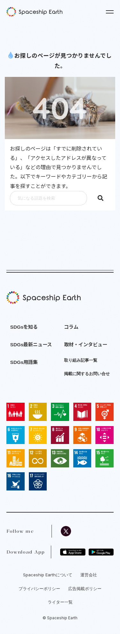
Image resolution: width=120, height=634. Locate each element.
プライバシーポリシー (39, 588)
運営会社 (88, 574)
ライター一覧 (60, 602)
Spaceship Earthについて (47, 574)
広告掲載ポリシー (84, 588)
